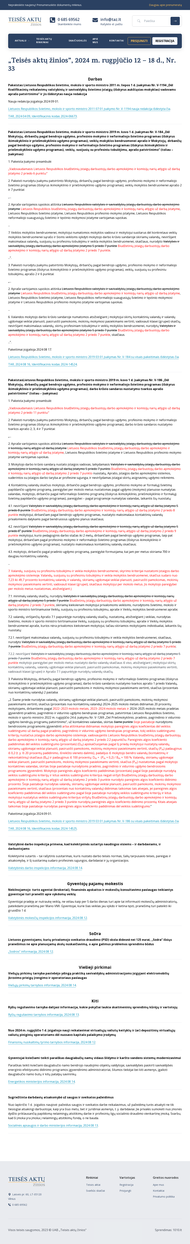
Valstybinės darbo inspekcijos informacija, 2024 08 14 (45, 868)
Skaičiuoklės (78, 40)
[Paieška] (151, 21)
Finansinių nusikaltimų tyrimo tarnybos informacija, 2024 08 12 (51, 1042)
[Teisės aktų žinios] (26, 1181)
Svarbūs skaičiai (95, 1190)
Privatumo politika (164, 1196)
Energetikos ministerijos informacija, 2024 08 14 (41, 1082)
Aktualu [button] (21, 40)
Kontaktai (116, 40)
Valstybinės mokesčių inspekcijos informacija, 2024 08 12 (47, 918)
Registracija (126, 1184)
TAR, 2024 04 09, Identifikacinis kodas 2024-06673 (42, 116)
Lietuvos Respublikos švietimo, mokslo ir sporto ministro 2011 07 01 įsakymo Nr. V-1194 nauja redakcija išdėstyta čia (89, 109)
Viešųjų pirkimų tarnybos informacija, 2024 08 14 (42, 985)
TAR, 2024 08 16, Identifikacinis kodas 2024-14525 (42, 828)
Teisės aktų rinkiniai (44, 40)
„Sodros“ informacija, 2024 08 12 (30, 951)
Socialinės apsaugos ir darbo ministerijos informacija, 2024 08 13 (53, 1125)
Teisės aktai (93, 1184)
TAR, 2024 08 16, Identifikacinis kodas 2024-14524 (42, 364)
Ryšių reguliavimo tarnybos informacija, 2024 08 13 (43, 1015)
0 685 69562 (69, 19)
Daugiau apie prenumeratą (165, 5)
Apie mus (95, 40)
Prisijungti (125, 1190)
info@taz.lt (110, 19)
